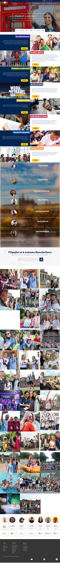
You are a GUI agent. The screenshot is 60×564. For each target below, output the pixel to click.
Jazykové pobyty (34, 3)
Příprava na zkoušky (22, 30)
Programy (26, 3)
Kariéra (39, 30)
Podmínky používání (6, 563)
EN (51, 1)
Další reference (30, 249)
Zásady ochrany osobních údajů (14, 563)
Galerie (41, 3)
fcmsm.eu (24, 556)
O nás (4, 552)
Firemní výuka (43, 30)
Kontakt (52, 3)
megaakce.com (25, 557)
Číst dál (24, 49)
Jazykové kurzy (18, 30)
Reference (47, 3)
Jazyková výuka (14, 552)
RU (49, 1)
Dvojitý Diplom (27, 30)
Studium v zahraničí (31, 30)
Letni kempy (14, 556)
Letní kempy (35, 30)
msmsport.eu (25, 555)
